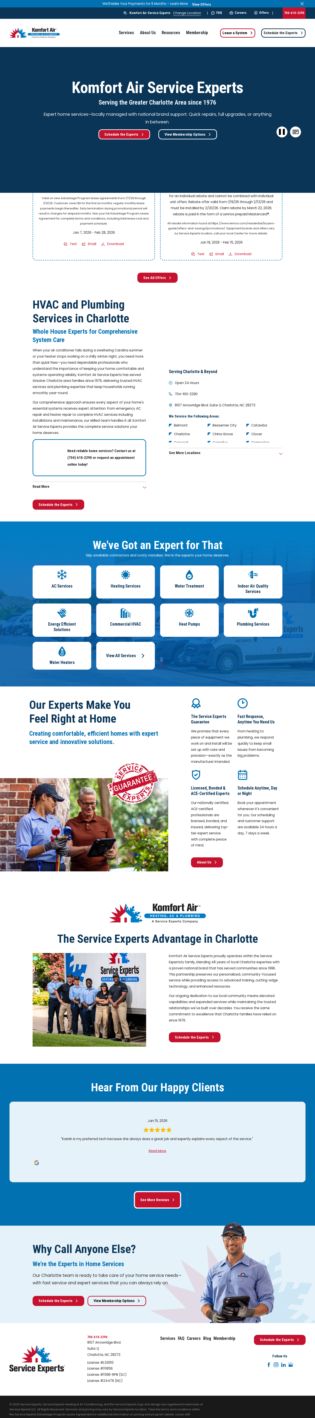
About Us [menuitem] (148, 32)
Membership (224, 1338)
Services (167, 1338)
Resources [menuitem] (171, 32)
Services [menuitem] (126, 32)
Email (92, 244)
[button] (295, 132)
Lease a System (237, 33)
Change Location (187, 13)
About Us (207, 862)
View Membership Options (187, 134)
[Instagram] (276, 1364)
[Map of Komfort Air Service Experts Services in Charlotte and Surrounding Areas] (225, 330)
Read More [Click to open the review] (157, 1151)
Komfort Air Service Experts (150, 13)
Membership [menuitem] (197, 32)
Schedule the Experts (283, 33)
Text (73, 244)
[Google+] (290, 1364)
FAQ (216, 13)
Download (115, 244)
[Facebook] (268, 1364)
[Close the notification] (302, 3)
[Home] (34, 33)
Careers (238, 13)
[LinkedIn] (283, 1364)
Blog (207, 1338)
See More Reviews (157, 1200)
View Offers (201, 4)
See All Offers (157, 278)
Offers (261, 13)
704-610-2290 (294, 13)
